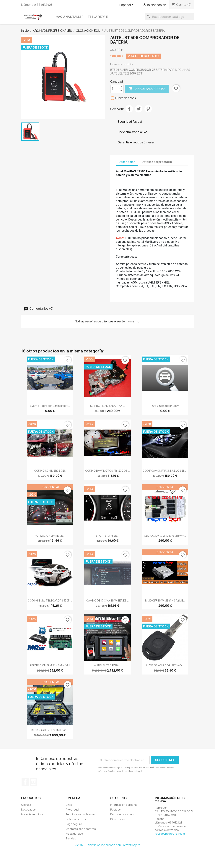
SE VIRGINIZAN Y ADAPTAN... (107, 405)
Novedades (28, 809)
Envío (69, 804)
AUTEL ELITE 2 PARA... (107, 665)
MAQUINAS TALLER (70, 17)
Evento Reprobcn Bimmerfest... (50, 405)
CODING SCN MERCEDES (50, 470)
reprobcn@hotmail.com (170, 833)
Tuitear (138, 108)
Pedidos (115, 809)
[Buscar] (169, 16)
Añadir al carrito (146, 88)
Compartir (129, 108)
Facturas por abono (122, 814)
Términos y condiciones (81, 814)
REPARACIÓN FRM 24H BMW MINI (50, 665)
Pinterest (148, 108)
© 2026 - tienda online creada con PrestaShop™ (107, 845)
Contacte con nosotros (81, 829)
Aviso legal (72, 809)
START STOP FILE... (107, 535)
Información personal (123, 804)
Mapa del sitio (74, 833)
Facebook (25, 782)
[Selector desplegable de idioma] (127, 5)
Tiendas (71, 838)
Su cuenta (119, 798)
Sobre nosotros (76, 819)
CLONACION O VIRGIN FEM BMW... (165, 535)
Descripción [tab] (127, 162)
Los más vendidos (32, 814)
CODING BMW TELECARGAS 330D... (50, 600)
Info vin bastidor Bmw (165, 405)
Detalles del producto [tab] (157, 162)
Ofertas (26, 804)
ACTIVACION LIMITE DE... (50, 535)
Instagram (33, 782)
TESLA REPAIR (98, 17)
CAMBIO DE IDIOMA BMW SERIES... (107, 600)
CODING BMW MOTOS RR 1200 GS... (107, 470)
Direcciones (118, 819)
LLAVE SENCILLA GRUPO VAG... (165, 665)
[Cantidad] (114, 89)
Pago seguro (74, 824)
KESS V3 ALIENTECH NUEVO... (49, 730)
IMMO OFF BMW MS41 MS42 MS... (165, 600)
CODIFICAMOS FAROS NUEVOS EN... (165, 470)
